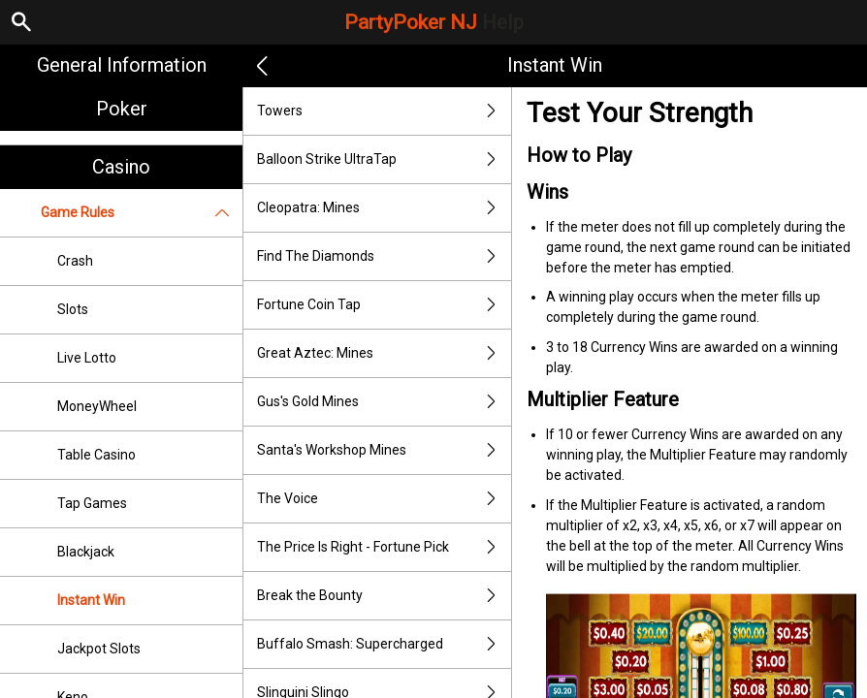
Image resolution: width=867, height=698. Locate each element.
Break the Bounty (383, 595)
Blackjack (85, 551)
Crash (75, 261)
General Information (122, 65)
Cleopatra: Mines (383, 208)
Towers (383, 111)
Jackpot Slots (99, 648)
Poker (121, 108)
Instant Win (91, 600)
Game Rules (141, 213)
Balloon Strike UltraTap (383, 159)
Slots (72, 309)
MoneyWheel (97, 406)
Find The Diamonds (383, 256)
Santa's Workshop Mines (383, 450)
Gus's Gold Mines (383, 402)
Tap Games (92, 503)
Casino (121, 166)
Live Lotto (86, 357)
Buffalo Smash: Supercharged (383, 644)
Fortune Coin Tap (383, 305)
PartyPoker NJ (434, 22)
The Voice (383, 499)
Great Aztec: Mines (383, 353)
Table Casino (96, 454)
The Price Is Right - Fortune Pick (383, 547)
